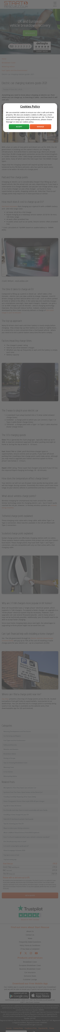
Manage (40, 127)
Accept (19, 127)
